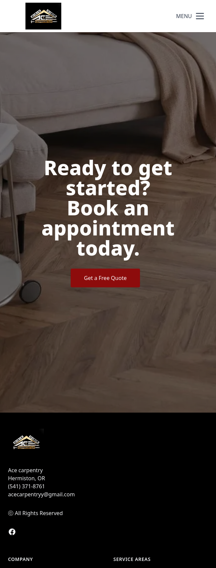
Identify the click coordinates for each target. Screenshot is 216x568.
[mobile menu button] (200, 16)
